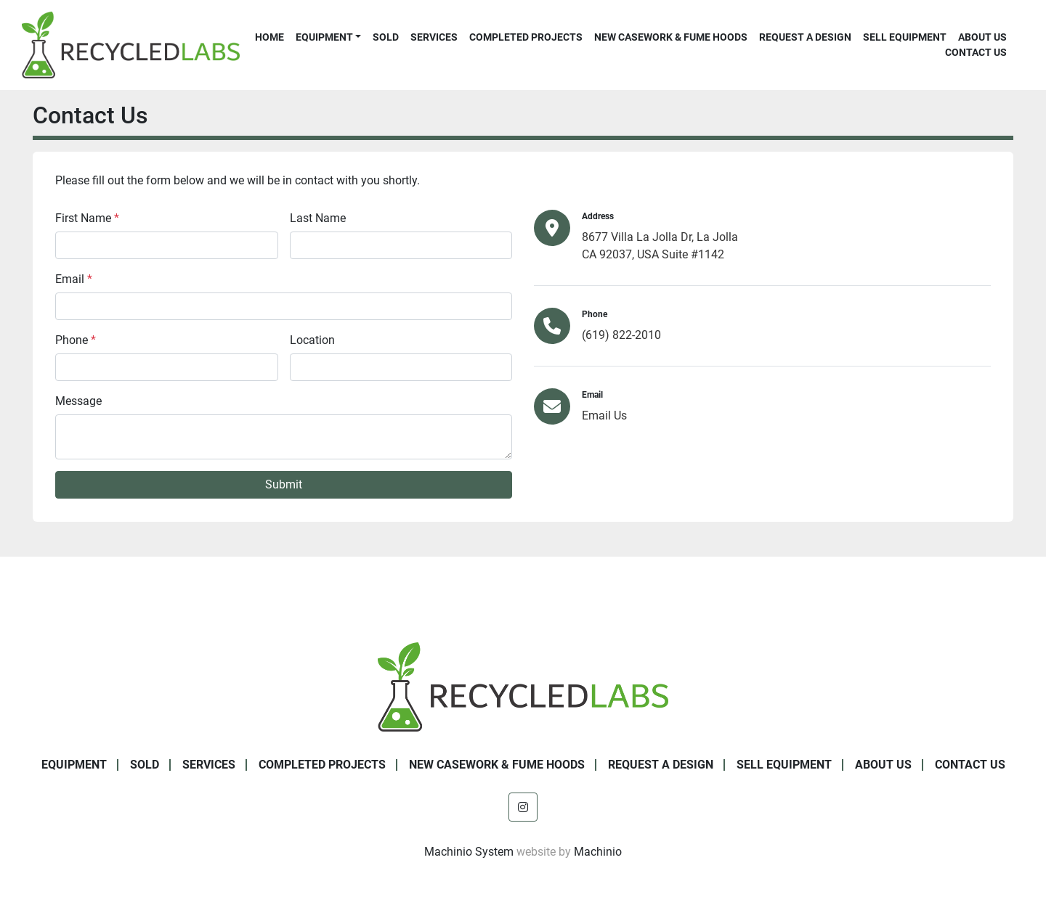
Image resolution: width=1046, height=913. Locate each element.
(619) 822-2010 (621, 335)
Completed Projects (526, 37)
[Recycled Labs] (523, 686)
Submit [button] (283, 484)
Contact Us (976, 52)
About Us (982, 37)
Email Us (604, 415)
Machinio (598, 852)
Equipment (324, 37)
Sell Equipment (904, 37)
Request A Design (805, 37)
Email (73, 279)
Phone (75, 340)
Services (434, 37)
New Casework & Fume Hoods (670, 37)
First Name (87, 218)
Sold (386, 37)
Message (78, 401)
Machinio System (469, 852)
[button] (328, 37)
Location (312, 340)
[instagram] (523, 807)
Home (269, 37)
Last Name (318, 218)
